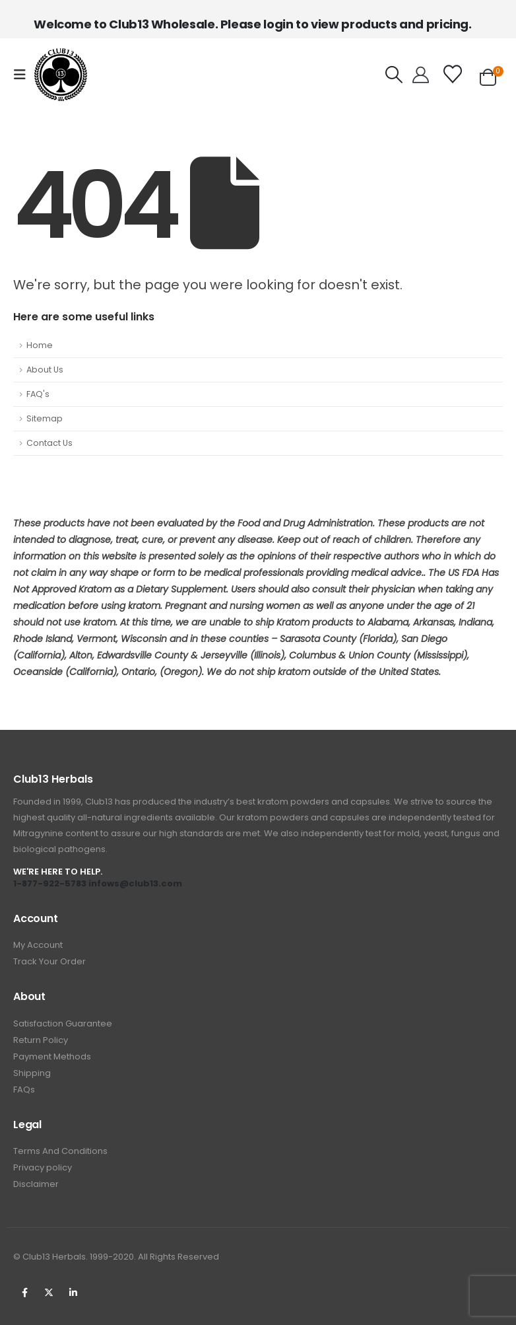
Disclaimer (36, 1184)
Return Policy (40, 1040)
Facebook (24, 1293)
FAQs (24, 1089)
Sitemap (44, 418)
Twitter (49, 1293)
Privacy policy (42, 1167)
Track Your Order (49, 961)
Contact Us (49, 442)
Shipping (32, 1073)
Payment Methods (52, 1056)
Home (39, 345)
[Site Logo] (60, 74)
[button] (23, 74)
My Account (38, 945)
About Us (44, 369)
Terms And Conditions (60, 1151)
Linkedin (73, 1293)
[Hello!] (420, 74)
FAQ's (37, 394)
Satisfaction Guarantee (62, 1023)
